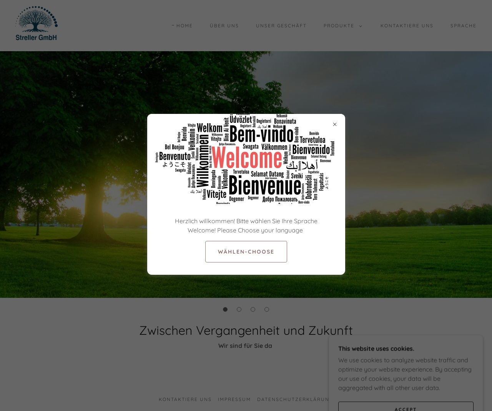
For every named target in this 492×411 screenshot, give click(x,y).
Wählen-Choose (246, 251)
